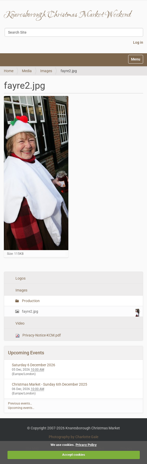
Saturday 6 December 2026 (33, 365)
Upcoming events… (21, 408)
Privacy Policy (86, 445)
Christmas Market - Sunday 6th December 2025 (49, 384)
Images (46, 71)
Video (20, 323)
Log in (138, 42)
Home (8, 71)
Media (27, 71)
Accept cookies (73, 454)
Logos (20, 278)
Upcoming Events (26, 352)
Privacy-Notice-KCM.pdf (38, 335)
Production (30, 301)
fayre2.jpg (80, 313)
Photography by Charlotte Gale (73, 437)
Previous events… (20, 403)
